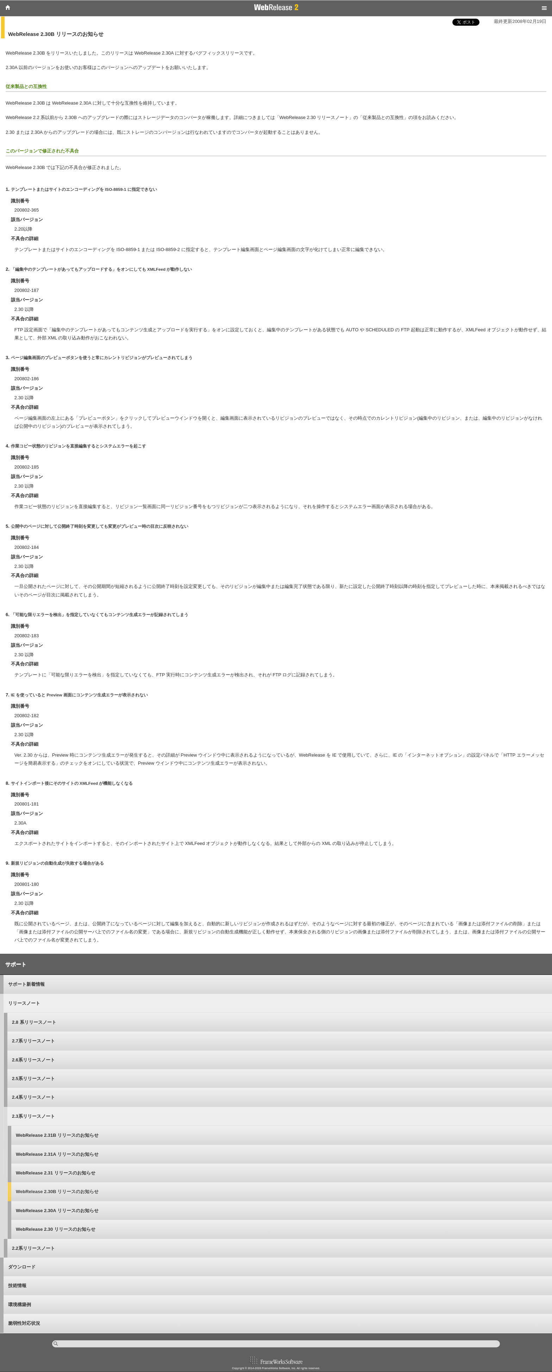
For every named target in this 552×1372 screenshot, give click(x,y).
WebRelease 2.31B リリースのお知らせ (57, 1135)
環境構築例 (19, 1304)
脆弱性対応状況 (24, 1323)
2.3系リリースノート (33, 1116)
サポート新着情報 (26, 984)
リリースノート (24, 1003)
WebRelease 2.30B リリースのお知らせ (57, 1191)
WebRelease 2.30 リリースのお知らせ (55, 1229)
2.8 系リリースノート (34, 1022)
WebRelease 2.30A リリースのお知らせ (57, 1210)
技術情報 (17, 1285)
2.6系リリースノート (33, 1060)
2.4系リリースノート (33, 1097)
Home (8, 7)
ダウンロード (22, 1267)
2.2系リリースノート (33, 1248)
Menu (544, 8)
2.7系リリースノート (33, 1041)
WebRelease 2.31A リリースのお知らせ (57, 1154)
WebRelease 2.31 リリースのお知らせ (55, 1173)
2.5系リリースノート (33, 1078)
